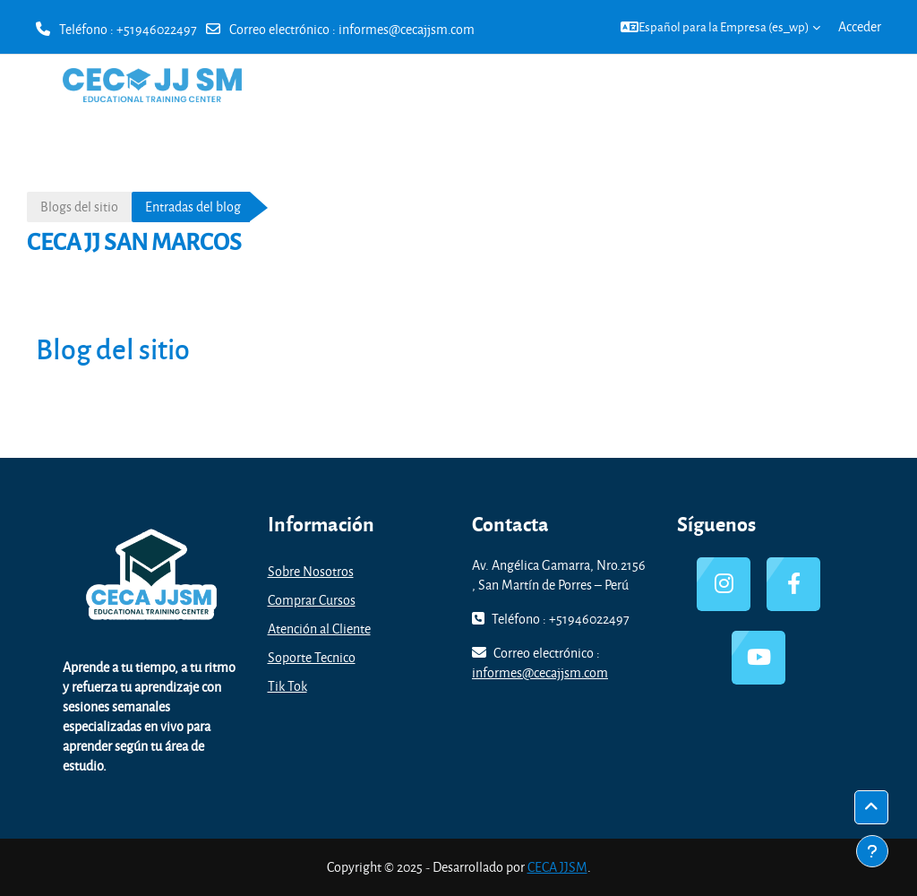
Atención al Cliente (319, 628)
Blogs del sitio (79, 206)
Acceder (859, 26)
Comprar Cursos (312, 599)
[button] (720, 27)
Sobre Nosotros (311, 571)
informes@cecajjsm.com (407, 29)
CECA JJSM (557, 866)
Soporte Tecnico (312, 657)
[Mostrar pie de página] (872, 851)
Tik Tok (287, 685)
